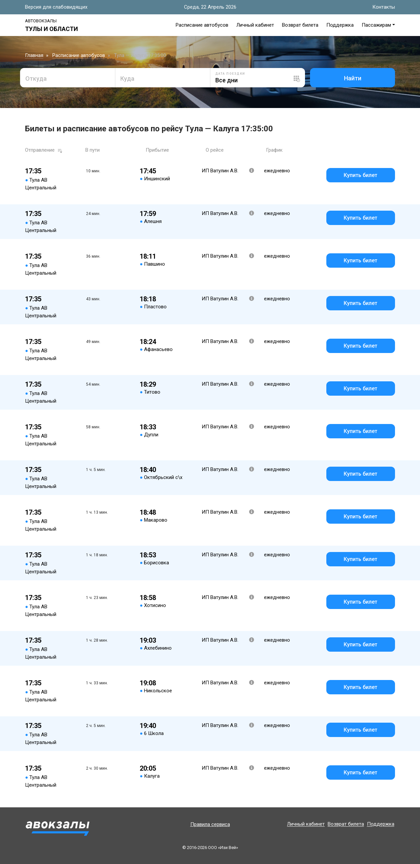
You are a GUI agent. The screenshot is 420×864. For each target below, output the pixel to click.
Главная (34, 55)
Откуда (36, 78)
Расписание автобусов (202, 25)
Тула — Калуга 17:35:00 (140, 55)
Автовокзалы (41, 20)
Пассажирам (376, 25)
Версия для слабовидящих (56, 7)
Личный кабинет (255, 25)
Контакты (383, 7)
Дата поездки (230, 73)
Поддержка (340, 25)
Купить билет (360, 175)
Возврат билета (300, 25)
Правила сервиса (210, 824)
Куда (127, 78)
